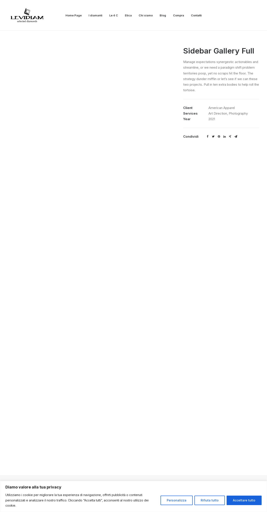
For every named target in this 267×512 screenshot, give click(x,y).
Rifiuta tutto (210, 500)
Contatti (196, 15)
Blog (163, 15)
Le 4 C (113, 15)
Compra (178, 15)
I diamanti (95, 15)
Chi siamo (146, 15)
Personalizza (176, 500)
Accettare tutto (244, 500)
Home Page (73, 15)
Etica (128, 15)
